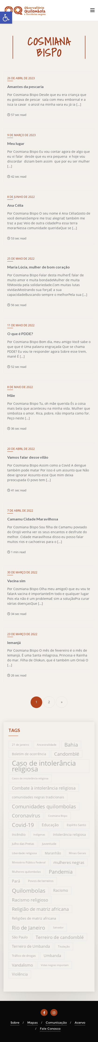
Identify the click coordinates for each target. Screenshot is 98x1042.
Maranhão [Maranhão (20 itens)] (53, 853)
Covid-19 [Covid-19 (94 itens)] (23, 825)
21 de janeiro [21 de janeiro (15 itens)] (20, 744)
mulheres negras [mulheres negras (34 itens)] (68, 862)
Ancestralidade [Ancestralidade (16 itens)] (46, 745)
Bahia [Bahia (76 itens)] (71, 744)
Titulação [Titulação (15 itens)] (64, 946)
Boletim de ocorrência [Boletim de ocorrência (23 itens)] (29, 754)
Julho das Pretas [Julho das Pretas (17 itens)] (23, 844)
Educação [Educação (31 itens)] (50, 824)
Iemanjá (14, 642)
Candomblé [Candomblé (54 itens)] (66, 754)
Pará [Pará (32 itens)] (16, 881)
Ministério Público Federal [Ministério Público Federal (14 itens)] (29, 862)
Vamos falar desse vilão (27, 457)
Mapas (32, 1022)
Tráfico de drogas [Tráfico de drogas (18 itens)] (24, 956)
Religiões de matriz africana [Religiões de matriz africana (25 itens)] (34, 918)
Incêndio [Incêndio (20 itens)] (18, 834)
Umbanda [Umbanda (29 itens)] (52, 955)
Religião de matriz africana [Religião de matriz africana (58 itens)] (40, 909)
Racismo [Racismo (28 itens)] (60, 890)
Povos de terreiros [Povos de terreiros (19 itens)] (40, 881)
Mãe (11, 395)
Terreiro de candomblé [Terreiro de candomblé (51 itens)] (60, 937)
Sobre (14, 1022)
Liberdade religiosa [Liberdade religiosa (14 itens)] (24, 853)
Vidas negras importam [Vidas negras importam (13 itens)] (55, 965)
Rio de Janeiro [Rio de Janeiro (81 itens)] (28, 927)
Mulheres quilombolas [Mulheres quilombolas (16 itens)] (26, 872)
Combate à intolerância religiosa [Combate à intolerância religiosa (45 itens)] (44, 788)
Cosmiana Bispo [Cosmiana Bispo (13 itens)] (57, 815)
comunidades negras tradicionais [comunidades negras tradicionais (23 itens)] (38, 797)
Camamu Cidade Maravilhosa (32, 519)
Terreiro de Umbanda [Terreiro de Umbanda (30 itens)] (31, 946)
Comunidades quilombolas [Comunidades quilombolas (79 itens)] (44, 806)
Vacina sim (16, 580)
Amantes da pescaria (25, 86)
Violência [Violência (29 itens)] (20, 974)
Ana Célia (15, 205)
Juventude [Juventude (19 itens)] (49, 844)
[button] (6, 18)
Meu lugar (15, 143)
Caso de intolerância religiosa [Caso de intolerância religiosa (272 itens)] (44, 766)
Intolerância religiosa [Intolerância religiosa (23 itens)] (69, 834)
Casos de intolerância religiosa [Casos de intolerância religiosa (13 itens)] (30, 778)
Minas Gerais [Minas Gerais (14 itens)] (77, 853)
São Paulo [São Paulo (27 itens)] (20, 937)
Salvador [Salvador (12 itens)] (58, 927)
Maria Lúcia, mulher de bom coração (38, 267)
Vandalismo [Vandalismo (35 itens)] (22, 965)
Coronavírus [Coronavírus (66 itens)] (26, 815)
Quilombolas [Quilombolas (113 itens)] (28, 890)
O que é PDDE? (20, 333)
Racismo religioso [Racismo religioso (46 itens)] (30, 900)
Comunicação (56, 1022)
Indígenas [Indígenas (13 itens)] (39, 834)
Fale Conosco (50, 1028)
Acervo (80, 1022)
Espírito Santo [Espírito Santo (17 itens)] (76, 825)
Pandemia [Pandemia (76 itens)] (61, 871)
